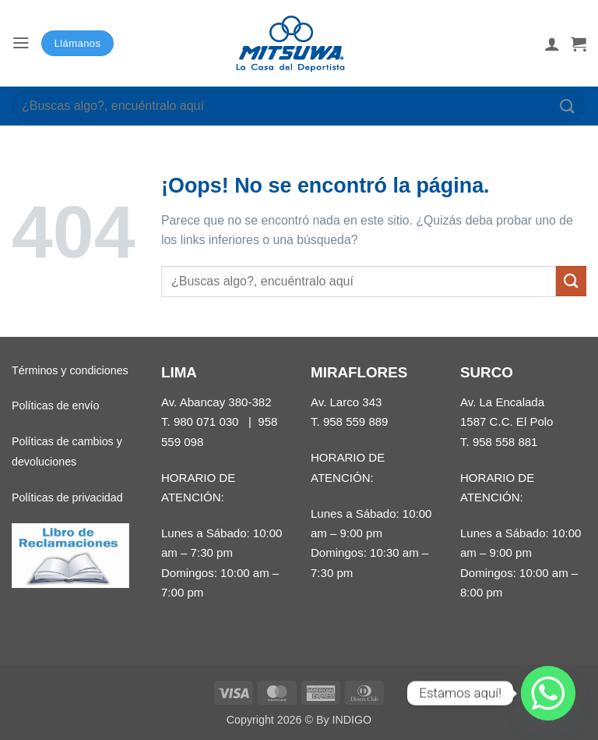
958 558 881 (505, 441)
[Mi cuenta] (552, 44)
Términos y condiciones (70, 370)
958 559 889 (356, 421)
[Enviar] (567, 105)
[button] (21, 43)
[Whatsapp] (548, 693)
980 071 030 (206, 421)
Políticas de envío (55, 405)
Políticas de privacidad (67, 497)
